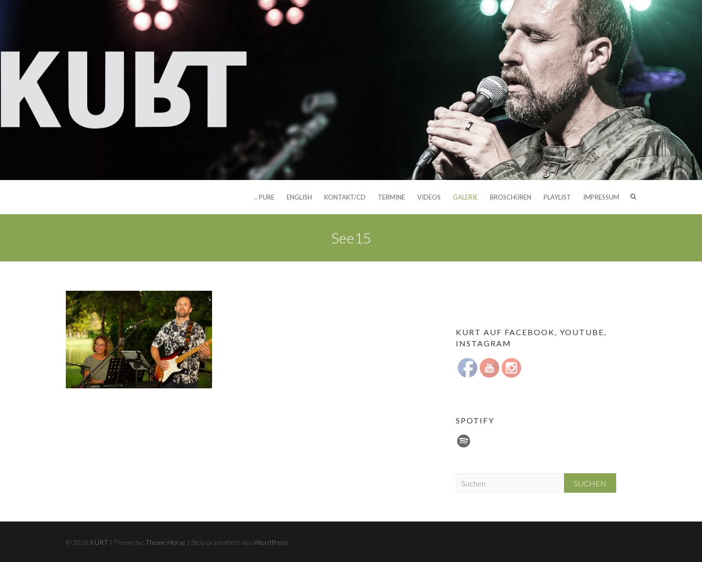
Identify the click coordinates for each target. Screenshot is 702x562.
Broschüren (510, 197)
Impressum (601, 197)
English (299, 197)
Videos (429, 197)
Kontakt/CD (345, 197)
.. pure (264, 197)
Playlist (557, 197)
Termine (391, 197)
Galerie (465, 197)
